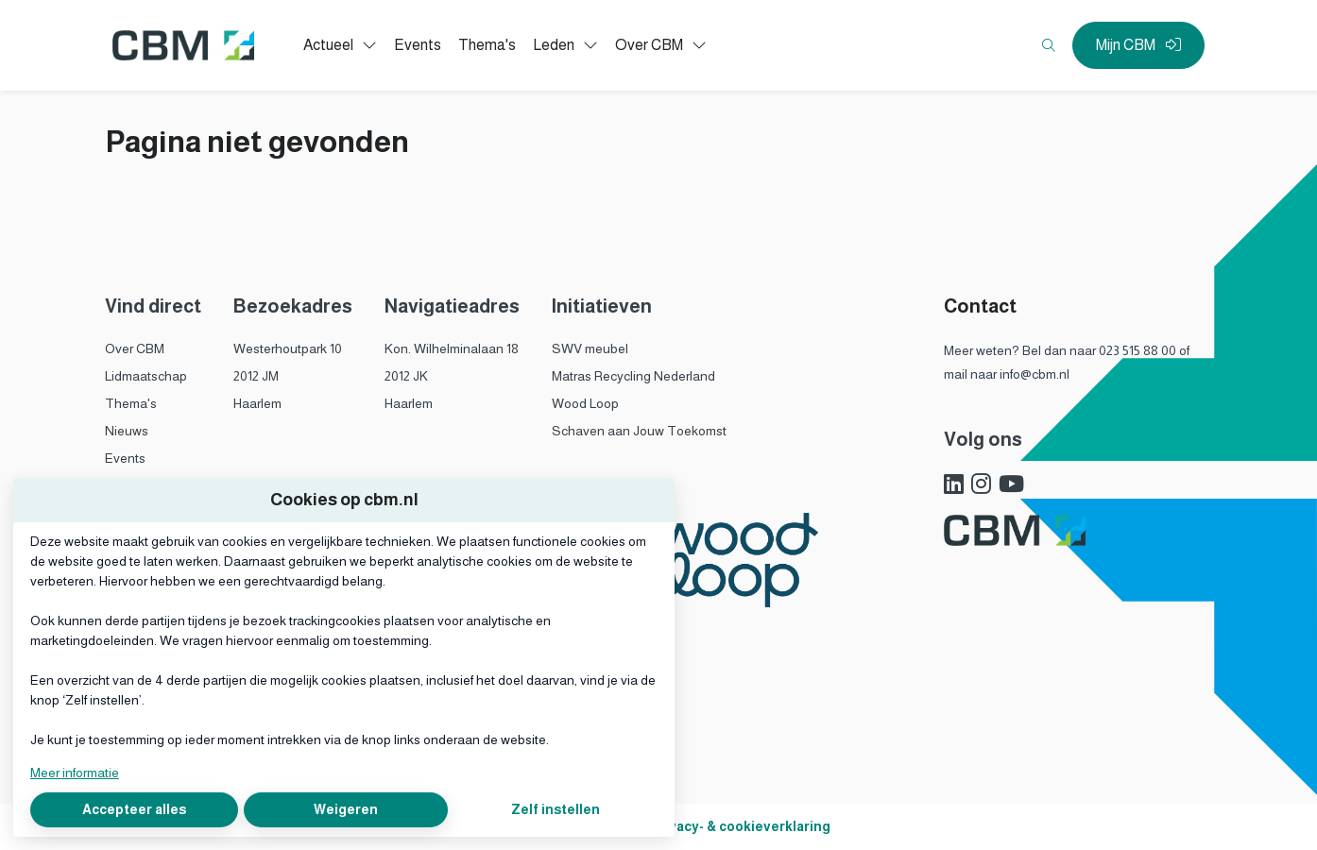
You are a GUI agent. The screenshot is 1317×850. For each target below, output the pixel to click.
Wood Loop (585, 403)
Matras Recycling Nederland (633, 375)
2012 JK (406, 375)
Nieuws (126, 430)
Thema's (131, 403)
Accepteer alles (134, 809)
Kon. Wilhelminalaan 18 (452, 348)
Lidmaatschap (146, 375)
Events (125, 458)
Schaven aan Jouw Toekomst (639, 430)
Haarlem (257, 403)
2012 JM (256, 375)
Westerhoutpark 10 (287, 348)
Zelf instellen (555, 809)
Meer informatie (74, 772)
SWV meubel (590, 348)
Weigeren (346, 809)
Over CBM (134, 348)
